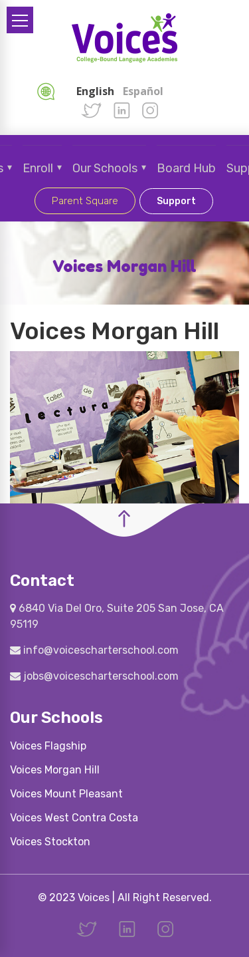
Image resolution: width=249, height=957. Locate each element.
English (95, 91)
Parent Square (85, 201)
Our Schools (104, 168)
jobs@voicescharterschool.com (94, 676)
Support (176, 201)
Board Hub (186, 168)
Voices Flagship (48, 746)
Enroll (38, 168)
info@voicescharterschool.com (94, 650)
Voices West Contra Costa (74, 817)
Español (143, 91)
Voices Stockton (50, 841)
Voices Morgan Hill (55, 769)
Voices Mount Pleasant (66, 793)
